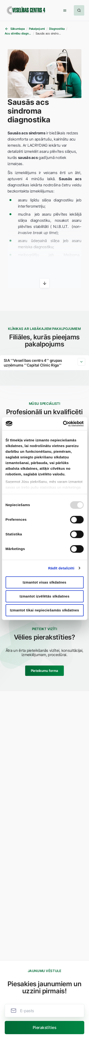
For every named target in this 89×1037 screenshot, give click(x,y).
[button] (65, 10)
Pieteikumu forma (44, 671)
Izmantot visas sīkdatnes (44, 582)
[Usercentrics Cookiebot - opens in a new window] (63, 424)
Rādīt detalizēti (61, 568)
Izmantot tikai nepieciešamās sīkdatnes (44, 610)
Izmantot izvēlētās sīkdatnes (44, 596)
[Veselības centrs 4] (26, 10)
